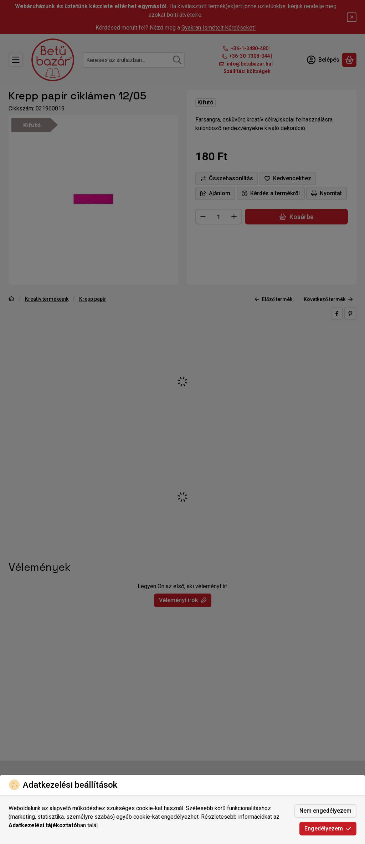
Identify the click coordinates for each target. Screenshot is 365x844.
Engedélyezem (327, 828)
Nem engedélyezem (325, 810)
